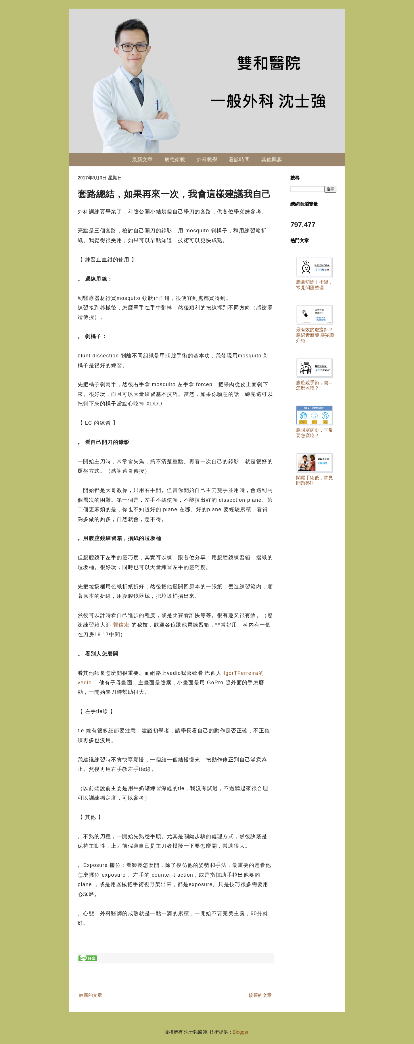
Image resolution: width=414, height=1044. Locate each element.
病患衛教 (174, 159)
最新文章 (142, 159)
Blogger (240, 1032)
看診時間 (239, 159)
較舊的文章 (260, 995)
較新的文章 (90, 995)
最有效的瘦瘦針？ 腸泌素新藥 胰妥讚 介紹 (315, 335)
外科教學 (207, 159)
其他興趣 (271, 159)
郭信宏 (121, 625)
